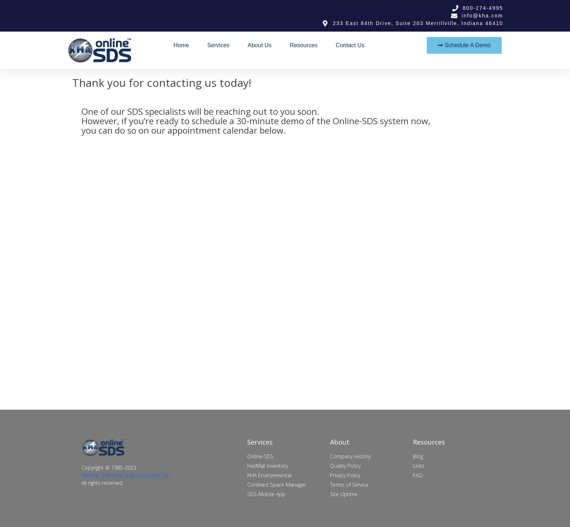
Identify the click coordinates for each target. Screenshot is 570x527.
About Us (260, 45)
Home (181, 45)
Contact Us (350, 45)
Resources (303, 45)
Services (218, 45)
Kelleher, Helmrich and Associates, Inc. (125, 475)
